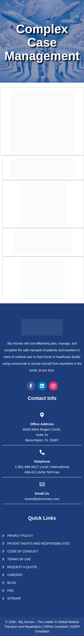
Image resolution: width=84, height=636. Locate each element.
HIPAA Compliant (56, 626)
